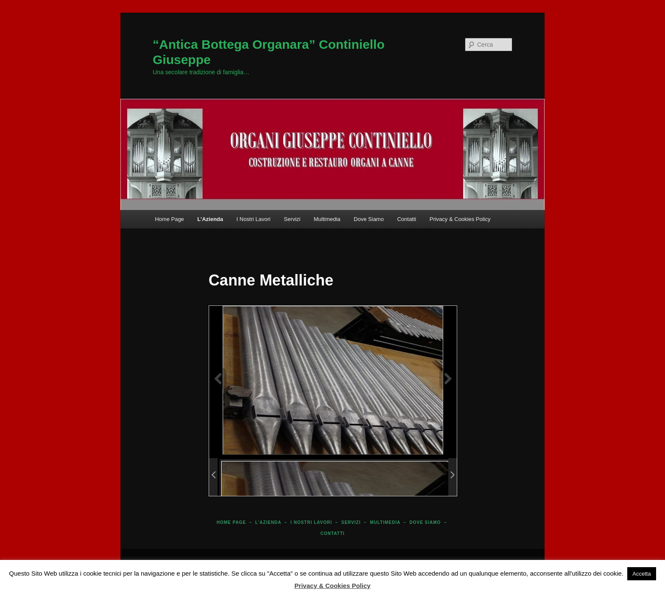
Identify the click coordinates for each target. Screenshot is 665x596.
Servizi (292, 219)
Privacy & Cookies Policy (460, 219)
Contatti (406, 219)
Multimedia (327, 219)
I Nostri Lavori (254, 219)
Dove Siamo (369, 219)
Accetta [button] (641, 574)
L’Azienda (210, 219)
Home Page (169, 219)
